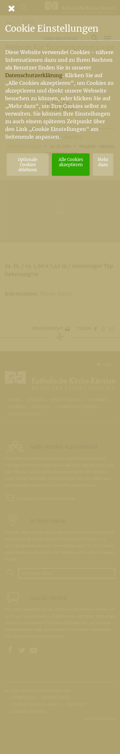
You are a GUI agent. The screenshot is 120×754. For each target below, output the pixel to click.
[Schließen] (60, 8)
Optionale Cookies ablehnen (27, 164)
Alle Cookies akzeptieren (71, 162)
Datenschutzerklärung (33, 75)
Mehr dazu (103, 162)
